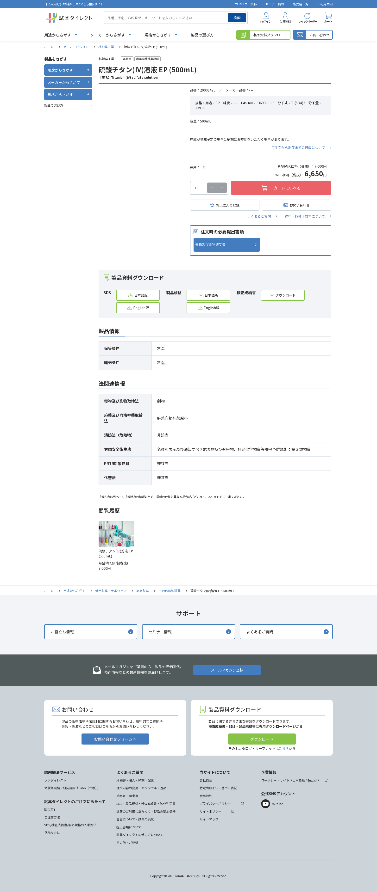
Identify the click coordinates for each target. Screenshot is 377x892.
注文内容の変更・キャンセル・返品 (141, 788)
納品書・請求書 (127, 796)
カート (328, 21)
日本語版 (141, 295)
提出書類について (128, 827)
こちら (284, 748)
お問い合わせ (299, 205)
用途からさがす (57, 35)
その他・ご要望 (127, 842)
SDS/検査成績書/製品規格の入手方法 (70, 825)
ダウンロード (286, 295)
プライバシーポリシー (215, 803)
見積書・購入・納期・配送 (135, 780)
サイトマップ (209, 819)
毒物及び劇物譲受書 (210, 244)
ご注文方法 (52, 817)
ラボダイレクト (55, 780)
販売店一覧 (300, 4)
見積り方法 (52, 833)
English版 (141, 307)
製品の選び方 (202, 35)
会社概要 (206, 780)
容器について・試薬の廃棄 (135, 819)
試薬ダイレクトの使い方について (139, 834)
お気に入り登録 (227, 205)
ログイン (266, 21)
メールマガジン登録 (227, 669)
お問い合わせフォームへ (115, 739)
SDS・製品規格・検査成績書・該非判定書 (146, 803)
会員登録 (285, 21)
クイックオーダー (307, 21)
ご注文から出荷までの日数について (298, 147)
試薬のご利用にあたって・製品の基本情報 (146, 811)
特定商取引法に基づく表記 (218, 788)
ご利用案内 (325, 4)
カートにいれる (287, 188)
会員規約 (206, 796)
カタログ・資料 (246, 4)
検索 (237, 17)
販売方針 (50, 809)
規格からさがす (158, 35)
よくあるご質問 (259, 216)
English (313, 780)
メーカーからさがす (107, 35)
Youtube (277, 803)
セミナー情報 (274, 4)
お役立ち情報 (62, 632)
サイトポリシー (210, 811)
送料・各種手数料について (305, 216)
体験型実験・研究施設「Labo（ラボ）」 (72, 788)
